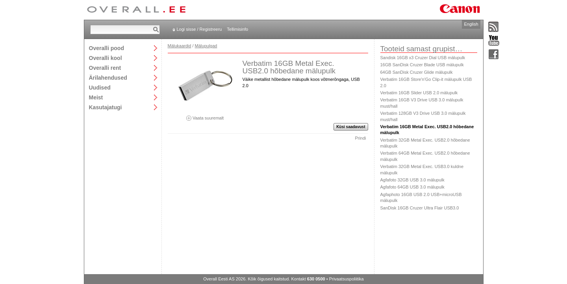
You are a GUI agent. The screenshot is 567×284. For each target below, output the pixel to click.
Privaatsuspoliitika (346, 279)
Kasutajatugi (105, 107)
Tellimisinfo (237, 29)
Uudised (100, 87)
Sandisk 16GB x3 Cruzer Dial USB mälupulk (422, 57)
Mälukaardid (179, 45)
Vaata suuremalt (205, 115)
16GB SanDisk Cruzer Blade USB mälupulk (422, 64)
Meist (96, 97)
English (471, 24)
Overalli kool (105, 58)
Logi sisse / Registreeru (199, 29)
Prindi (360, 138)
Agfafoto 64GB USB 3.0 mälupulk (412, 187)
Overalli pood (106, 48)
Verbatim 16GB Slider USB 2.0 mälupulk (419, 92)
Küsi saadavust (350, 127)
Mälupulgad (206, 45)
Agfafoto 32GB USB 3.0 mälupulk (412, 180)
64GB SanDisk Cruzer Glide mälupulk (416, 72)
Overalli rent (105, 68)
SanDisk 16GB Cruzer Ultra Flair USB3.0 (419, 208)
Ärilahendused (108, 77)
